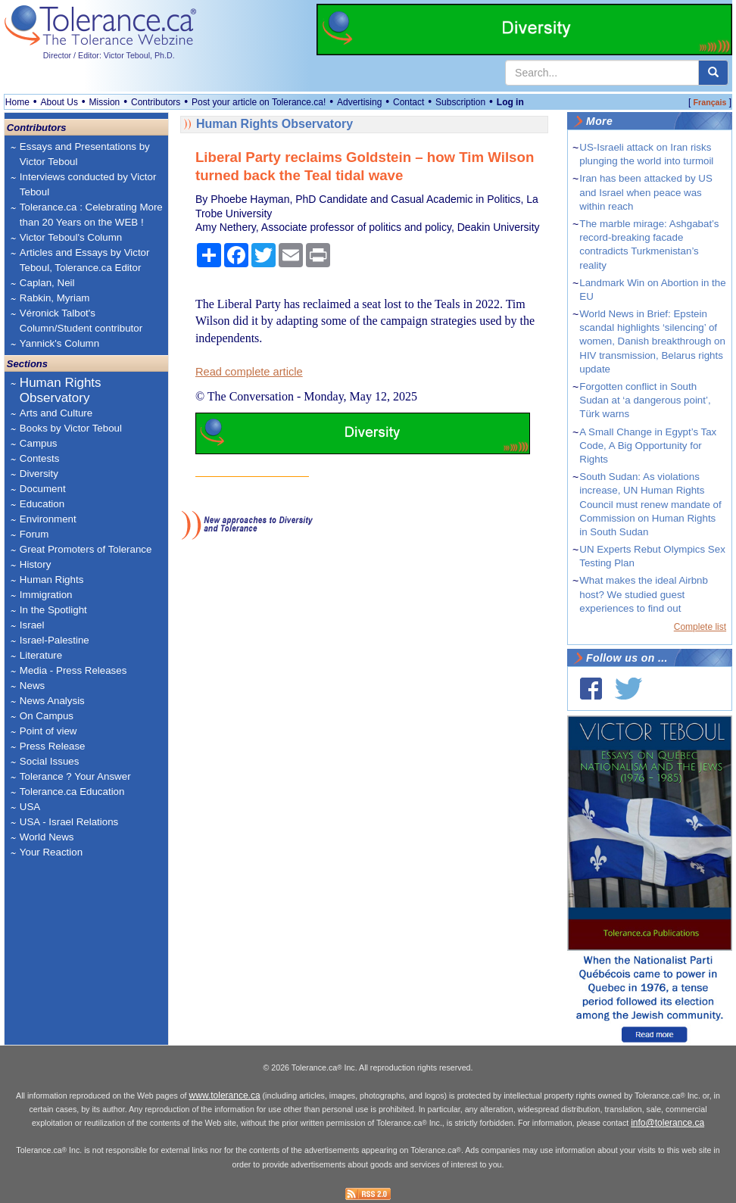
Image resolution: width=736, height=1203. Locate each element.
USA (30, 806)
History (35, 564)
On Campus (46, 715)
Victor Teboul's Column (71, 237)
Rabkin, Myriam (55, 298)
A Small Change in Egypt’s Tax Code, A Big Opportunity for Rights (647, 445)
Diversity (39, 473)
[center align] (713, 73)
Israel (32, 625)
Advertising (359, 102)
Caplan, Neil (47, 282)
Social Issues (50, 761)
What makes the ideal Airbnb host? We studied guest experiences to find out (643, 594)
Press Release (53, 746)
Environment (48, 519)
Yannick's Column (59, 343)
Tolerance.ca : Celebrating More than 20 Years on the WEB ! (91, 214)
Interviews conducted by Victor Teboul (88, 184)
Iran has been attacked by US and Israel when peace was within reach (646, 192)
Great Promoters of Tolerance (86, 549)
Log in (510, 102)
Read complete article (249, 372)
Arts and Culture (56, 413)
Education (42, 504)
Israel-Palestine (54, 640)
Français (710, 102)
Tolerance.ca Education (72, 791)
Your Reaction (51, 852)
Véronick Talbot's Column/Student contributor (81, 320)
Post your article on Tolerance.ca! (259, 102)
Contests (40, 458)
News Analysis (52, 700)
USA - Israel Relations (69, 821)
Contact (408, 102)
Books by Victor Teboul (71, 428)
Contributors (155, 102)
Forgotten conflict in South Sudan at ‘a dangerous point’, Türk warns (644, 400)
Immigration (46, 594)
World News (47, 837)
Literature (41, 655)
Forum (34, 534)
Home (17, 102)
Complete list (700, 627)
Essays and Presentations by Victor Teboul (85, 154)
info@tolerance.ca (667, 1122)
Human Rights (51, 579)
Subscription (460, 102)
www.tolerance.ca (224, 1095)
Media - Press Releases (73, 670)
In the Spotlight (53, 610)
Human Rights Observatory (60, 390)
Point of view (48, 731)
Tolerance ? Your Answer (75, 776)
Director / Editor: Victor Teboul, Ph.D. (109, 55)
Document (43, 488)
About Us (59, 102)
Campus (39, 443)
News (32, 685)
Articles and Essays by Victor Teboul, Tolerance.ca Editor (85, 260)
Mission (104, 102)
